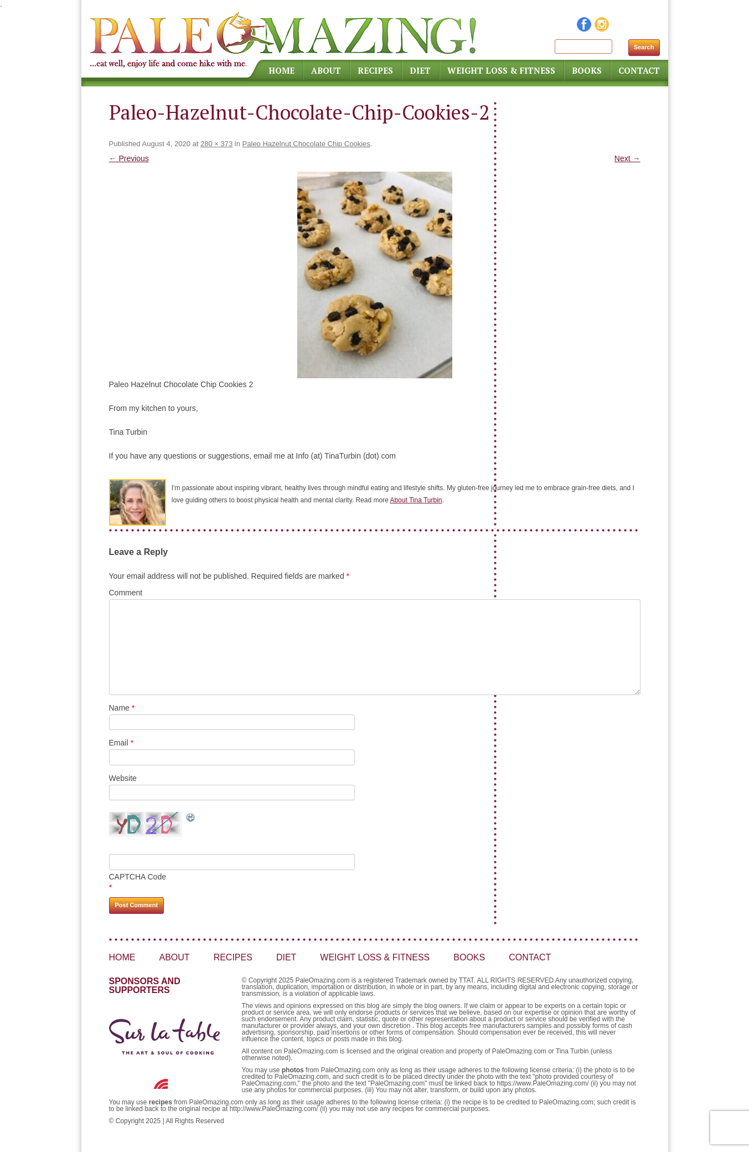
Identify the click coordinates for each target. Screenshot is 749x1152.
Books (587, 70)
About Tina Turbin (416, 500)
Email (121, 742)
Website (123, 778)
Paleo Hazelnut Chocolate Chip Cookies (306, 144)
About (326, 70)
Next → (627, 158)
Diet (420, 70)
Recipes (375, 70)
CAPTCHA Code (137, 876)
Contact (639, 70)
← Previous (129, 158)
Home (281, 70)
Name (122, 707)
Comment (126, 592)
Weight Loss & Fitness (501, 70)
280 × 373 (216, 144)
